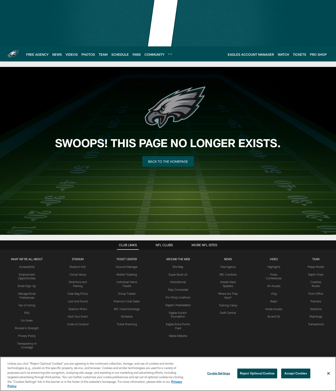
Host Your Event (78, 316)
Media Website (178, 335)
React (273, 301)
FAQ (26, 312)
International (178, 282)
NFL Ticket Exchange (127, 309)
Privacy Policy (27, 335)
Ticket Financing (127, 324)
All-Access (273, 285)
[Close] (328, 373)
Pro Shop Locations (178, 297)
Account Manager (127, 266)
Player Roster (316, 266)
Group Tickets (127, 293)
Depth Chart (315, 274)
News (228, 259)
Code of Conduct (78, 324)
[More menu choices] (170, 54)
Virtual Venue (78, 274)
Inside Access (273, 309)
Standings (315, 316)
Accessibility (27, 266)
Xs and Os (273, 316)
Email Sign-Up (27, 285)
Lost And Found (78, 301)
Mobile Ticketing (126, 274)
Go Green (27, 320)
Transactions (316, 324)
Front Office (315, 293)
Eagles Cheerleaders (178, 305)
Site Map (177, 266)
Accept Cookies (295, 373)
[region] (168, 374)
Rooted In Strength (27, 328)
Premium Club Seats (127, 301)
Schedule (127, 316)
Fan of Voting (27, 305)
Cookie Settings (218, 373)
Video (274, 259)
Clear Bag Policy (77, 293)
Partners (316, 301)
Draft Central (228, 312)
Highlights (273, 266)
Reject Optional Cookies (257, 373)
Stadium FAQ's (77, 309)
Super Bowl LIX (177, 274)
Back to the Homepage (168, 161)
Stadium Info (78, 266)
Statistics (316, 309)
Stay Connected (178, 289)
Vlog (274, 293)
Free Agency (228, 266)
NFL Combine (228, 274)
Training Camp (228, 305)
